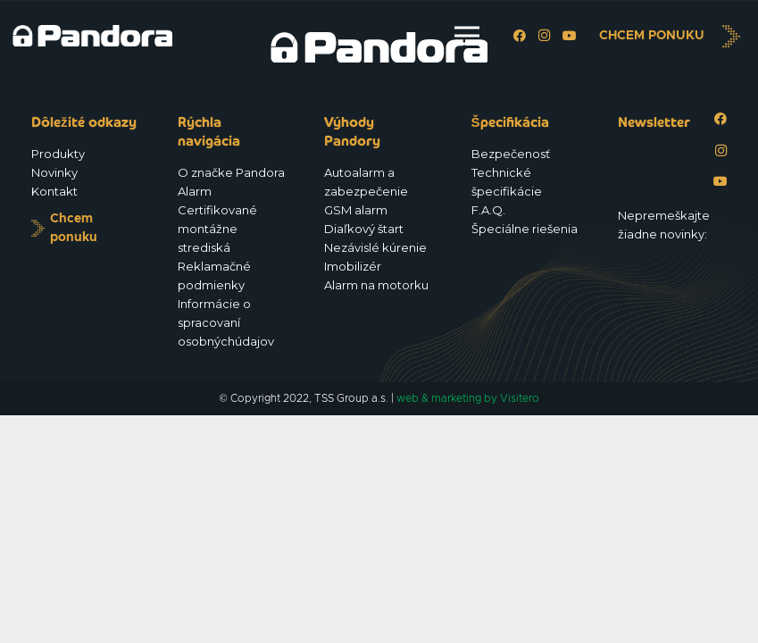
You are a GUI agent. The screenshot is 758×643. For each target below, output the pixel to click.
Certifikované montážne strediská (217, 229)
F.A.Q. (488, 210)
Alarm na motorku (376, 285)
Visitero (519, 398)
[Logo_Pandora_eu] (92, 36)
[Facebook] (519, 35)
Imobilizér (352, 266)
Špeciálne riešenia (524, 228)
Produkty (58, 153)
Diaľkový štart (364, 228)
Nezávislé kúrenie (375, 247)
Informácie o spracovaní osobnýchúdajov (226, 322)
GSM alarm (355, 210)
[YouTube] (569, 35)
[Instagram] (544, 35)
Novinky (54, 172)
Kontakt (54, 191)
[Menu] (467, 35)
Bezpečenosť (510, 153)
